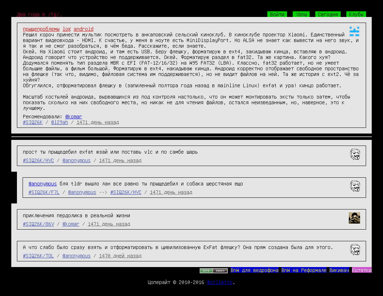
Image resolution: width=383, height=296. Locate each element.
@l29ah (59, 122)
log (66, 28)
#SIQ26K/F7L (44, 192)
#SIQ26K (33, 122)
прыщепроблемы (41, 28)
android (83, 28)
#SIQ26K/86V (38, 223)
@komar (73, 116)
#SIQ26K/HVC (38, 160)
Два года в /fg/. (39, 14)
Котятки (362, 270)
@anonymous (76, 160)
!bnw (301, 14)
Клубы (356, 14)
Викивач (339, 270)
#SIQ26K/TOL (38, 255)
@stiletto (219, 282)
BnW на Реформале (304, 270)
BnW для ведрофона (255, 270)
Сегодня (328, 14)
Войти (277, 14)
